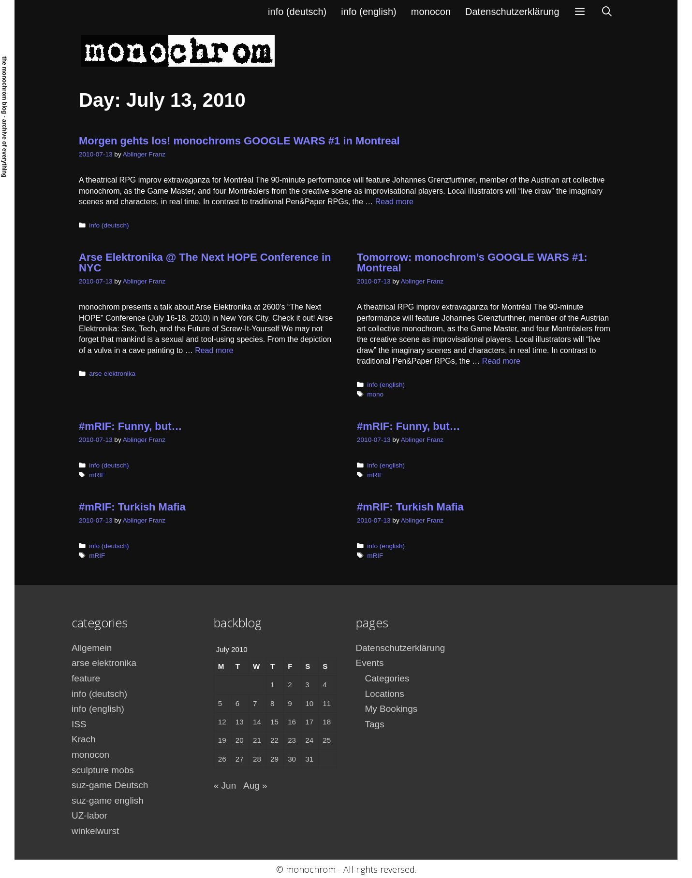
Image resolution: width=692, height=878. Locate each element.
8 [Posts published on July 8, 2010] (272, 703)
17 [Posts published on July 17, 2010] (309, 722)
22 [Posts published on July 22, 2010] (274, 740)
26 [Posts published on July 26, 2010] (222, 759)
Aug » (255, 785)
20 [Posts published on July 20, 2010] (240, 740)
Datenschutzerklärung (512, 11)
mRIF (97, 475)
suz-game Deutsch (110, 785)
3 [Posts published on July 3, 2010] (307, 684)
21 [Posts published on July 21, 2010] (257, 740)
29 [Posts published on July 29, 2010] (274, 759)
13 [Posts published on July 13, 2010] (240, 722)
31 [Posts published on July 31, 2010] (309, 759)
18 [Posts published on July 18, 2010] (327, 722)
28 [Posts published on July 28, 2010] (257, 759)
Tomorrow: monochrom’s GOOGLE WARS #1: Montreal (472, 262)
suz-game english (108, 800)
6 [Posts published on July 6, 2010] (237, 703)
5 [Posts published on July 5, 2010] (220, 703)
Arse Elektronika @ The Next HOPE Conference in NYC (205, 262)
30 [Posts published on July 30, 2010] (292, 759)
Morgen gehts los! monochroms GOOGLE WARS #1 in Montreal (239, 141)
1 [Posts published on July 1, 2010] (272, 684)
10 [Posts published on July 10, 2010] (309, 703)
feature (86, 678)
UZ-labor (89, 815)
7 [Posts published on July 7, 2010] (255, 703)
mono (375, 394)
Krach (84, 739)
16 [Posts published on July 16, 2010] (292, 722)
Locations (384, 694)
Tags (374, 724)
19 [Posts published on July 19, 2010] (222, 740)
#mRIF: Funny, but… (130, 426)
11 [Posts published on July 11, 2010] (327, 703)
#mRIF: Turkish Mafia (132, 507)
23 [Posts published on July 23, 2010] (292, 740)
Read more (394, 202)
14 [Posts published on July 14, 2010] (257, 722)
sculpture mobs (103, 770)
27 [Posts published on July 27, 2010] (240, 759)
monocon (431, 11)
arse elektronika (112, 373)
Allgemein (92, 648)
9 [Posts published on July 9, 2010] (290, 703)
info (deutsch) (297, 11)
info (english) (369, 11)
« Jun (225, 785)
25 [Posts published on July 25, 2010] (327, 740)
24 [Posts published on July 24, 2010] (309, 740)
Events (370, 663)
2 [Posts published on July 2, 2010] (290, 684)
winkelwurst (95, 831)
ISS (79, 724)
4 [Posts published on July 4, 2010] (324, 684)
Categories (387, 678)
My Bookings (391, 709)
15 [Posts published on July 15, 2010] (274, 722)
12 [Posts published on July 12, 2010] (222, 722)
